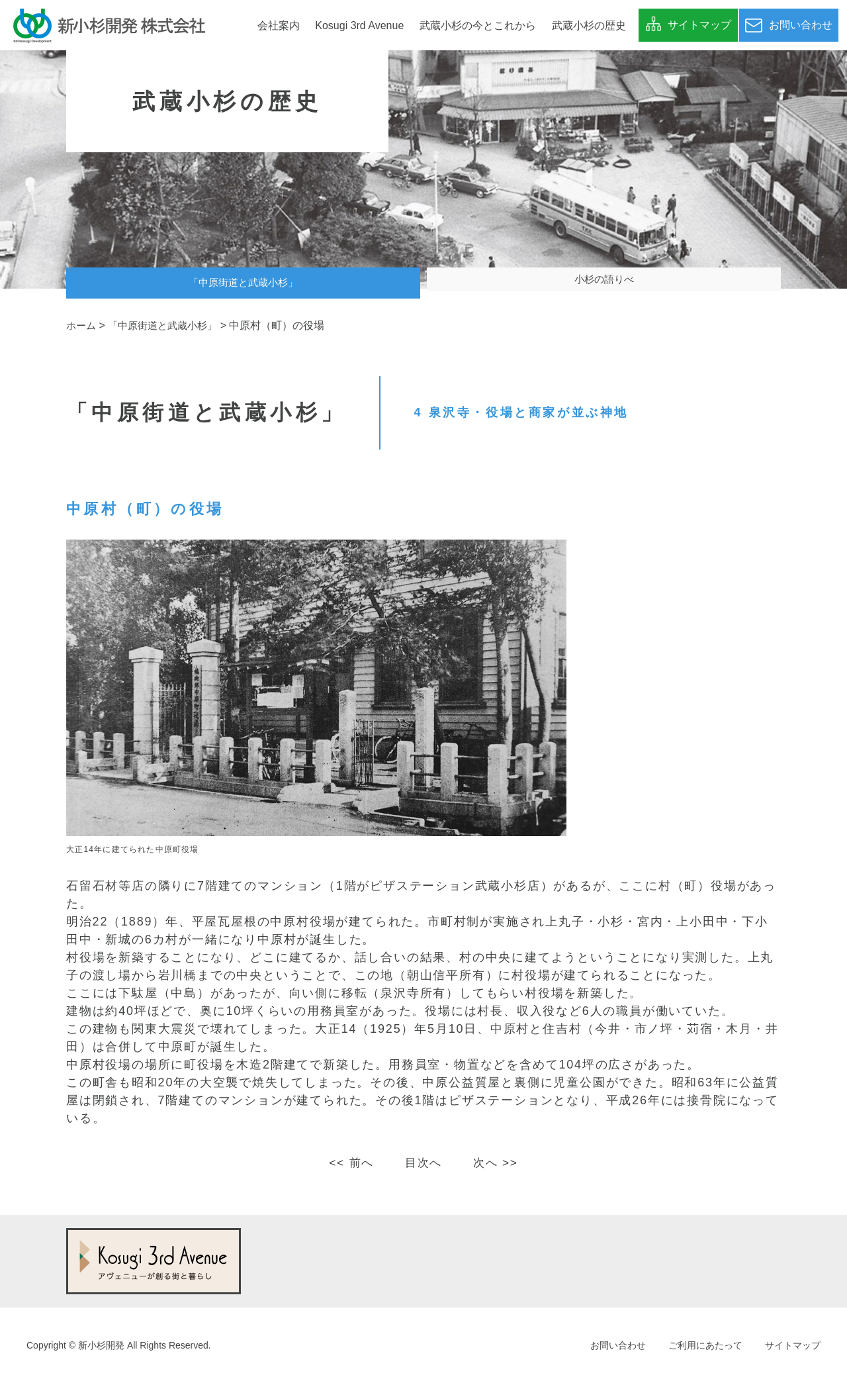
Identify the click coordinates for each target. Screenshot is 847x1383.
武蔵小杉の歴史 (589, 25)
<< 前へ (349, 1162)
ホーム (82, 325)
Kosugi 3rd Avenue (359, 25)
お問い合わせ (618, 1345)
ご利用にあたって (705, 1345)
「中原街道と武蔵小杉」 (243, 283)
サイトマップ (793, 1345)
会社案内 (278, 25)
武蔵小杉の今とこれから (478, 25)
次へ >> (497, 1162)
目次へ (423, 1162)
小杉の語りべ (604, 283)
